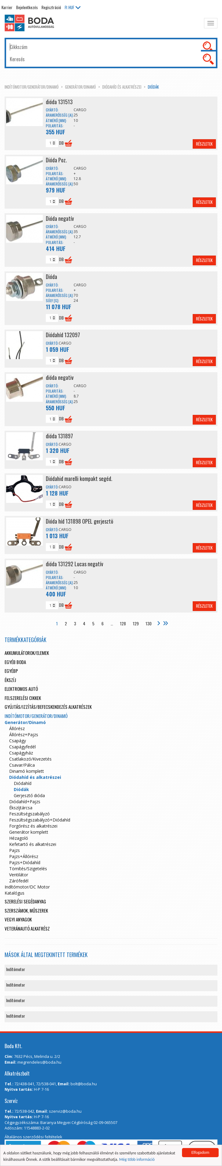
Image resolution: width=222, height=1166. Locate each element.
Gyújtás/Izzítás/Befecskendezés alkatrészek (48, 706)
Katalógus (14, 893)
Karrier (7, 7)
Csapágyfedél (22, 747)
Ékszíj (10, 680)
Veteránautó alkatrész (27, 928)
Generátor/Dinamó (80, 87)
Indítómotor (15, 969)
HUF (73, 7)
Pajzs (14, 850)
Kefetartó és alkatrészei (32, 844)
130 (148, 623)
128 (123, 623)
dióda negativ (60, 377)
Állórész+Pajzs (23, 734)
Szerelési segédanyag (25, 901)
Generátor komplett (28, 832)
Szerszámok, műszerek (26, 910)
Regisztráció (51, 7)
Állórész (17, 728)
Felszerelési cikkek (23, 697)
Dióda (51, 277)
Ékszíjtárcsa (20, 808)
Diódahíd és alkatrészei (121, 87)
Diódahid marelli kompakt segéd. (79, 478)
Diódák (153, 87)
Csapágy (17, 741)
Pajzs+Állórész (23, 856)
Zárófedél (18, 881)
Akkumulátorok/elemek (27, 652)
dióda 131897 (59, 436)
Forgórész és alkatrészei (33, 826)
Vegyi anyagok (18, 919)
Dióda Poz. (56, 160)
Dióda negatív (60, 218)
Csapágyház (21, 753)
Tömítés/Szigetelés (28, 868)
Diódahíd (22, 783)
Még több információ (137, 1159)
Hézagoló (18, 838)
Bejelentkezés (27, 7)
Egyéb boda (15, 662)
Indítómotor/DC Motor (27, 887)
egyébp (11, 670)
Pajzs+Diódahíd (24, 862)
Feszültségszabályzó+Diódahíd (39, 820)
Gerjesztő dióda (29, 795)
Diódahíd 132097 (63, 335)
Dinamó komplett (26, 771)
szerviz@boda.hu (65, 1111)
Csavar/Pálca (22, 765)
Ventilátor (18, 875)
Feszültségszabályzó (29, 814)
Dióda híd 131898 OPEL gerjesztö (79, 521)
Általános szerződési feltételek (33, 1137)
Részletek (204, 144)
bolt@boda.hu (84, 1083)
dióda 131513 (59, 102)
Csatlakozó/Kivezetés (30, 759)
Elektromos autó (21, 688)
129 (136, 623)
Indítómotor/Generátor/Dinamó (32, 87)
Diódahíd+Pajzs (24, 801)
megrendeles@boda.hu (39, 1062)
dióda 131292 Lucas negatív (74, 564)
